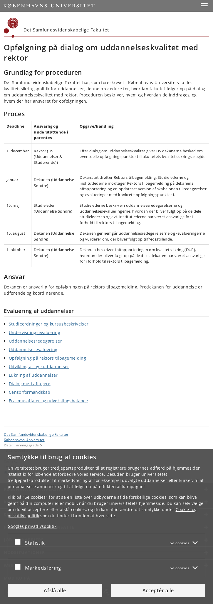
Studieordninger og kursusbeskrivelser (48, 324)
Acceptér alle (158, 590)
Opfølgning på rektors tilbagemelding (47, 358)
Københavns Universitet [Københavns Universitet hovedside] (24, 439)
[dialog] (106, 526)
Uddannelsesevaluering (33, 349)
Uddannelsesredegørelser (35, 341)
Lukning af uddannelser (33, 375)
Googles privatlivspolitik (32, 526)
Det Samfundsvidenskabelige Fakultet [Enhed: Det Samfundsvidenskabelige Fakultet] (36, 434)
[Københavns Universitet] (11, 28)
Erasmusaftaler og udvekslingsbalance (48, 400)
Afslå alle (55, 590)
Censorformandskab (29, 392)
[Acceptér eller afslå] (19, 541)
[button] (204, 5)
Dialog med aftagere (30, 383)
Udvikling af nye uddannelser (39, 366)
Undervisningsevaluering (34, 332)
